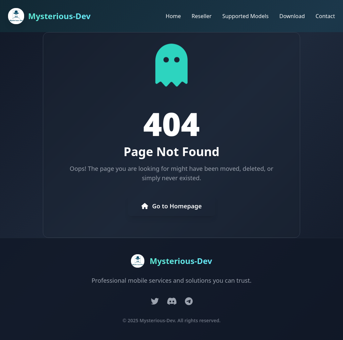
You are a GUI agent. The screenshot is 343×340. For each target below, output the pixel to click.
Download (292, 16)
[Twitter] (155, 301)
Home (173, 16)
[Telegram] (189, 301)
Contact (325, 16)
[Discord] (172, 301)
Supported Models (245, 16)
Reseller (202, 16)
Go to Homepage (171, 206)
